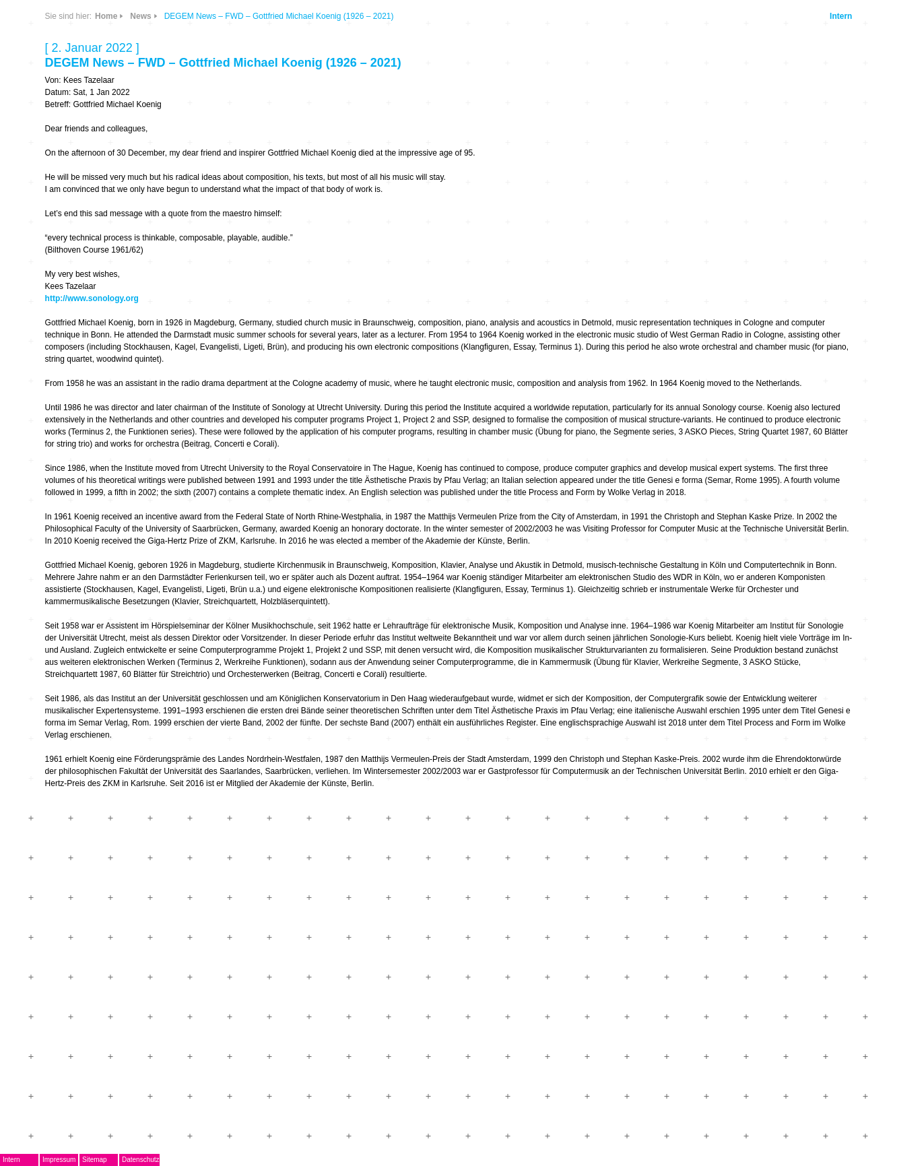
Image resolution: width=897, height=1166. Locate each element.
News (140, 16)
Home (106, 16)
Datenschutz (141, 1159)
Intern (841, 16)
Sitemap (94, 1159)
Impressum (58, 1159)
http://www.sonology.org (92, 298)
